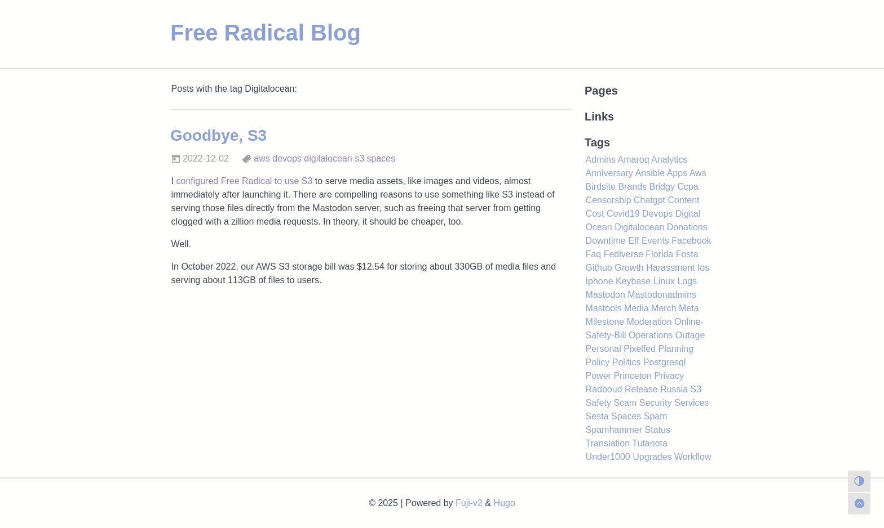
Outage (690, 335)
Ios (703, 267)
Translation (608, 443)
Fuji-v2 (469, 503)
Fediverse (623, 254)
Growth (629, 267)
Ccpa (687, 186)
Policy (598, 362)
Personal (603, 349)
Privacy (668, 376)
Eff (633, 240)
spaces (381, 158)
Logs (687, 281)
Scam (625, 403)
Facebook (691, 240)
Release (641, 389)
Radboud (604, 389)
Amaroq (633, 159)
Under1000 (608, 457)
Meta (689, 308)
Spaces (626, 416)
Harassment (670, 267)
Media (636, 308)
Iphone (599, 281)
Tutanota (650, 443)
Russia (674, 389)
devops (287, 158)
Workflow (692, 457)
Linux (664, 281)
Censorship (608, 200)
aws (261, 158)
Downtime (606, 240)
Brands (632, 186)
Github (599, 267)
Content (683, 200)
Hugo (504, 503)
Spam (656, 416)
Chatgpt (649, 200)
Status (657, 430)
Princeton (632, 376)
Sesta (597, 416)
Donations (687, 227)
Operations (651, 335)
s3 (359, 158)
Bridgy (662, 186)
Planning (675, 349)
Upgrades (652, 457)
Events (655, 240)
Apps (677, 173)
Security (655, 403)
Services (691, 403)
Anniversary (609, 173)
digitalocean (328, 158)
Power (598, 376)
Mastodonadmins (661, 294)
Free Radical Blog (265, 32)
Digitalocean (639, 227)
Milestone (605, 321)
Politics (626, 362)
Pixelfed (640, 349)
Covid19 (623, 213)
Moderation (649, 321)
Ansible (650, 173)
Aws (697, 173)
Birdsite (601, 186)
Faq (594, 254)
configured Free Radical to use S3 (244, 181)
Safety (598, 403)
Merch (663, 308)
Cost (595, 213)
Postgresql (664, 362)
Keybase (633, 281)
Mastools (604, 308)
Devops (657, 213)
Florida (659, 254)
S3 (696, 389)
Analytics (669, 159)
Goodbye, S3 (218, 135)
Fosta (687, 254)
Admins (601, 159)
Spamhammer (614, 430)
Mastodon (605, 294)
